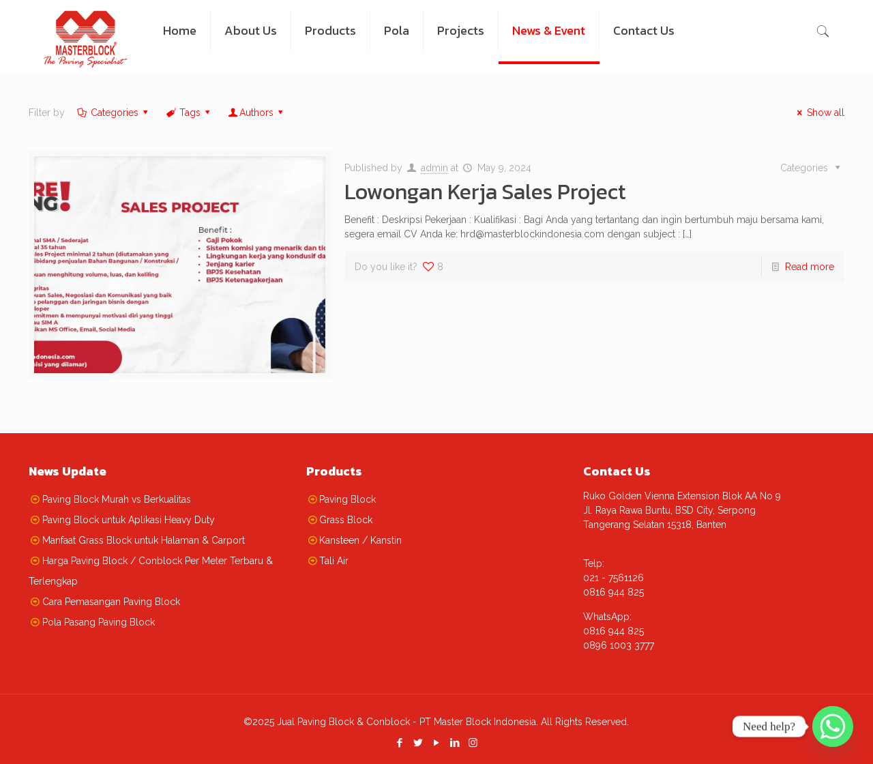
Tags (188, 112)
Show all (818, 112)
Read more (809, 266)
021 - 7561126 (613, 577)
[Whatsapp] (832, 726)
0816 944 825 (613, 592)
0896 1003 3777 (618, 645)
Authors (256, 112)
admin (434, 167)
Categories (113, 112)
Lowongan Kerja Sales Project (485, 191)
